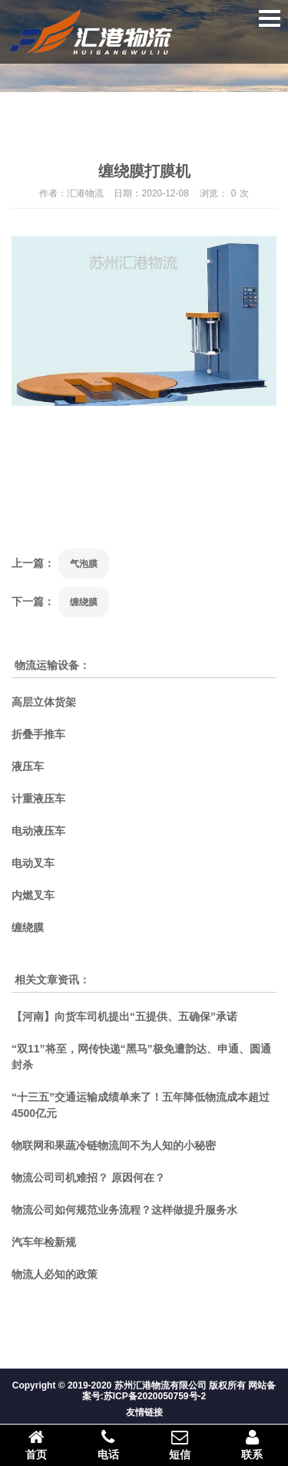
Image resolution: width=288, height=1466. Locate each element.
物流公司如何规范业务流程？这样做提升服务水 (124, 1210)
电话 (108, 1444)
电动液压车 (38, 831)
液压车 (28, 766)
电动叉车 (33, 863)
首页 (36, 1444)
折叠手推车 (38, 734)
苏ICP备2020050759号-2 (155, 1396)
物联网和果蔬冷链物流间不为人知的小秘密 (114, 1145)
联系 (252, 1444)
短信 (180, 1444)
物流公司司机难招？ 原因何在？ (88, 1177)
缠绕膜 (84, 602)
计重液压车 (38, 798)
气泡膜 (84, 563)
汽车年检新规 (44, 1242)
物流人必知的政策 (55, 1274)
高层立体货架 (44, 702)
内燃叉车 (33, 895)
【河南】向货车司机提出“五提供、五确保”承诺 (124, 1016)
